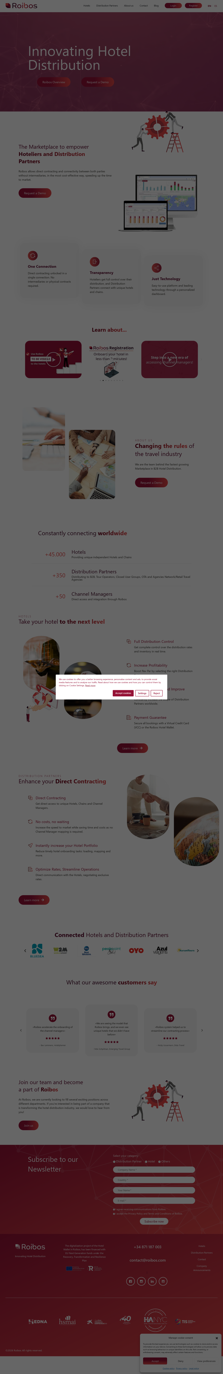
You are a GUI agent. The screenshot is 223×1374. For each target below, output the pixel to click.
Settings (142, 693)
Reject (156, 693)
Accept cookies (123, 693)
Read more (90, 685)
